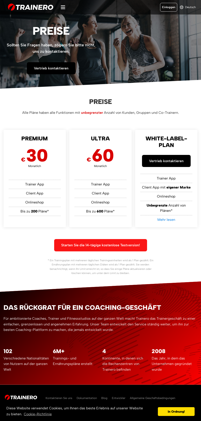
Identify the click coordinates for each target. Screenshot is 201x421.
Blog (104, 398)
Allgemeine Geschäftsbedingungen (152, 398)
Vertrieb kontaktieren (51, 68)
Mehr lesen (166, 220)
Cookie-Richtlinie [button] (38, 414)
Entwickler (118, 398)
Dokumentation (87, 398)
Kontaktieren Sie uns (59, 398)
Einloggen (168, 7)
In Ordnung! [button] (176, 412)
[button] (153, 411)
